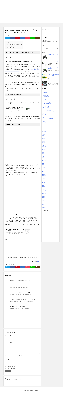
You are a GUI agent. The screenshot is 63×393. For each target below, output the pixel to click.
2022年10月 (44, 146)
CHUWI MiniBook (20, 25)
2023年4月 (44, 138)
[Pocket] (27, 38)
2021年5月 (44, 167)
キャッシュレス (46, 106)
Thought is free (36, 390)
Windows (45, 92)
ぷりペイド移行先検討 (48, 110)
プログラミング (46, 107)
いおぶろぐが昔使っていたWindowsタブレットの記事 (26, 98)
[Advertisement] (31, 13)
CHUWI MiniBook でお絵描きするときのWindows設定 (20, 292)
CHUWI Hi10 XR (47, 100)
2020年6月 (44, 182)
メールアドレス (20, 355)
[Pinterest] (17, 38)
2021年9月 (44, 163)
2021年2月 (44, 171)
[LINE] (32, 38)
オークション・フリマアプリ (48, 118)
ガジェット (14, 25)
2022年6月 (44, 150)
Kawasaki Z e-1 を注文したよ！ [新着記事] (53, 54)
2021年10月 (44, 161)
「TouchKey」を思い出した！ (11, 46)
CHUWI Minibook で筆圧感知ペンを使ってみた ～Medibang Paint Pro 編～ (23, 299)
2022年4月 (44, 153)
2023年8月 (44, 135)
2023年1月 (44, 142)
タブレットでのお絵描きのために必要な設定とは (14, 44)
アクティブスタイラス (31, 257)
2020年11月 (44, 175)
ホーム (6, 25)
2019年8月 (44, 196)
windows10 (25, 257)
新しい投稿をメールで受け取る (10, 368)
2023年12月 (44, 131)
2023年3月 (44, 139)
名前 (6, 355)
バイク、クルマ (45, 114)
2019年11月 (44, 192)
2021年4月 (44, 168)
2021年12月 (44, 159)
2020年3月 (44, 186)
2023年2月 (44, 141)
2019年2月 (44, 204)
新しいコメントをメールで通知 (10, 366)
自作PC (44, 113)
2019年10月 (44, 193)
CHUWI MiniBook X (47, 103)
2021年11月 (44, 160)
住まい (44, 122)
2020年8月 (44, 179)
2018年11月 (44, 207)
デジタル (10, 25)
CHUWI (45, 99)
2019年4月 (44, 201)
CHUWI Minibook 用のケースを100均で (17, 306)
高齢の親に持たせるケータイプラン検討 (50, 111)
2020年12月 (44, 174)
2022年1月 (44, 157)
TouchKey (21, 257)
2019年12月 (44, 190)
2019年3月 (44, 203)
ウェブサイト (7, 359)
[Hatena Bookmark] (22, 38)
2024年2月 (44, 128)
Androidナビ (46, 96)
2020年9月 (44, 178)
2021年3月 (44, 170)
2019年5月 (44, 200)
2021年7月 (44, 164)
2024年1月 (44, 130)
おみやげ (45, 121)
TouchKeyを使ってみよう (10, 47)
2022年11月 (44, 145)
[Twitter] (7, 38)
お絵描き (37, 257)
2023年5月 (44, 137)
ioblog (38, 261)
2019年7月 (44, 197)
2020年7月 (44, 181)
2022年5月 (44, 152)
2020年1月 (44, 189)
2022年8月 (44, 149)
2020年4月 (44, 185)
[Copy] (37, 38)
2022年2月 (44, 156)
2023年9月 (44, 134)
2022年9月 (44, 148)
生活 (43, 117)
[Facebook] (12, 38)
